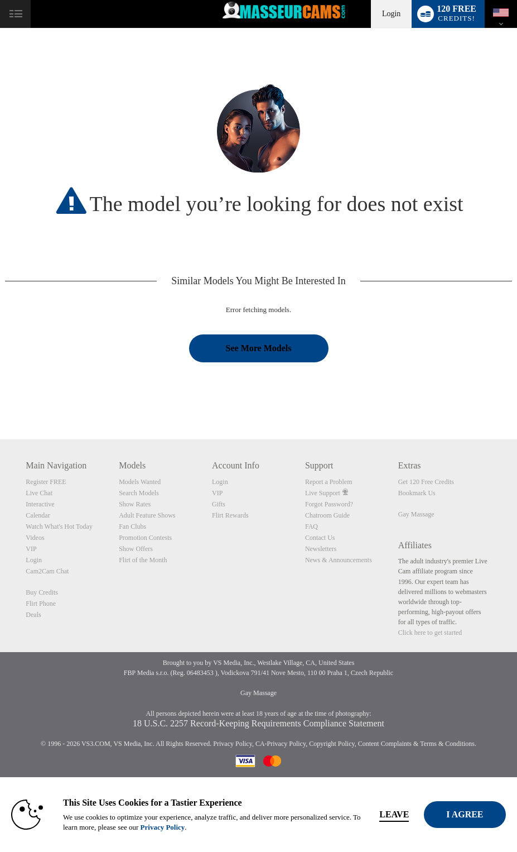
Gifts (218, 504)
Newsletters (321, 549)
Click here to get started (430, 632)
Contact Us (320, 538)
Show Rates (135, 504)
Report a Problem (328, 482)
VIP (31, 549)
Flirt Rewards (230, 515)
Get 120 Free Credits (426, 482)
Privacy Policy (232, 744)
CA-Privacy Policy (280, 744)
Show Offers (136, 549)
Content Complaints (385, 744)
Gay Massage (416, 514)
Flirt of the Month (143, 560)
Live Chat (39, 493)
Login (391, 13)
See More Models (259, 348)
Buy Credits (42, 592)
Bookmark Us (417, 493)
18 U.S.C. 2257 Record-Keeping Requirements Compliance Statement (258, 723)
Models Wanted (140, 482)
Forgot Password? (329, 504)
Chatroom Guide (327, 515)
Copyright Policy (332, 744)
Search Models (139, 493)
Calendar (38, 515)
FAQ (311, 526)
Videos (35, 538)
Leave (403, 814)
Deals (33, 615)
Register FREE (46, 482)
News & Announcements (338, 560)
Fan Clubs (132, 526)
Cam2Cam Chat (47, 571)
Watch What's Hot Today (59, 526)
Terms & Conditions (447, 744)
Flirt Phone (41, 603)
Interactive (40, 504)
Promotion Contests (145, 538)
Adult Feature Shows (147, 515)
